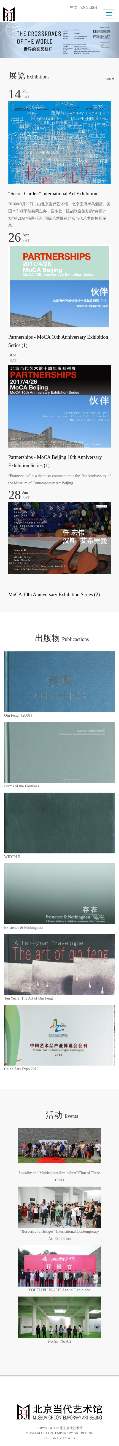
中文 (74, 8)
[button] (9, 38)
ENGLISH (88, 8)
